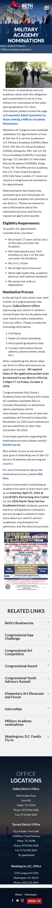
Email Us (34, 901)
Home (3, 45)
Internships (13, 709)
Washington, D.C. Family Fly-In (23, 738)
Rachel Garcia (11, 444)
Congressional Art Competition (18, 652)
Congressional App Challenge (19, 636)
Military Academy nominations (16, 49)
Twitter (17, 900)
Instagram (22, 900)
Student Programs (16, 45)
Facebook (12, 900)
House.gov (31, 894)
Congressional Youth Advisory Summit (20, 679)
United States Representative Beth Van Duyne (21, 6)
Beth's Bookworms (19, 623)
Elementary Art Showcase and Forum (24, 695)
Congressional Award (21, 666)
